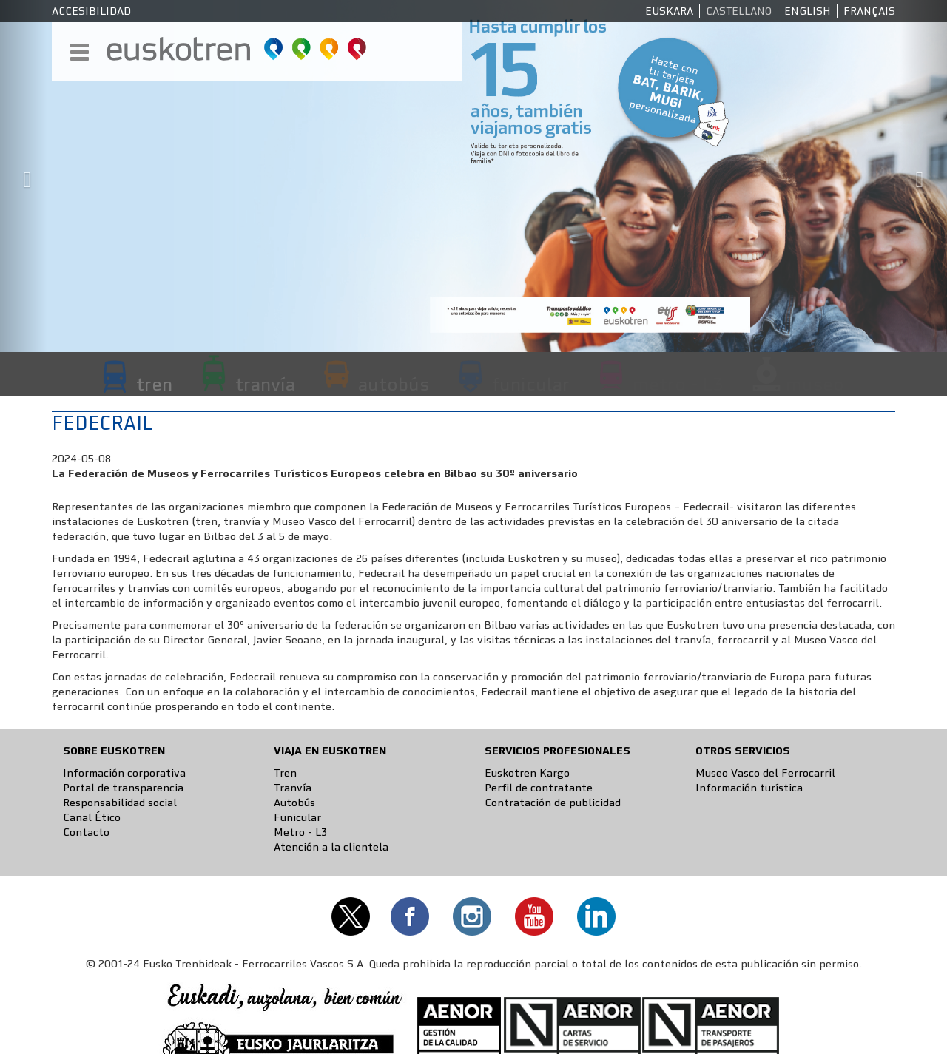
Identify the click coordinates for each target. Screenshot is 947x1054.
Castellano (739, 11)
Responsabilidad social (120, 802)
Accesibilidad (91, 11)
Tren (285, 773)
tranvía (265, 384)
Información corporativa (124, 773)
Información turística (749, 787)
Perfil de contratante (539, 787)
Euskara (669, 11)
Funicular (297, 817)
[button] (23, 176)
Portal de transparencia (123, 787)
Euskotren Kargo (527, 773)
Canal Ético (92, 817)
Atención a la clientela (331, 847)
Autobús (294, 802)
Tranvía (292, 787)
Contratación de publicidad (553, 802)
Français (869, 11)
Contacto (86, 832)
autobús (393, 384)
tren (154, 384)
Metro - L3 (300, 832)
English (807, 11)
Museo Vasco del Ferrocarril (765, 773)
